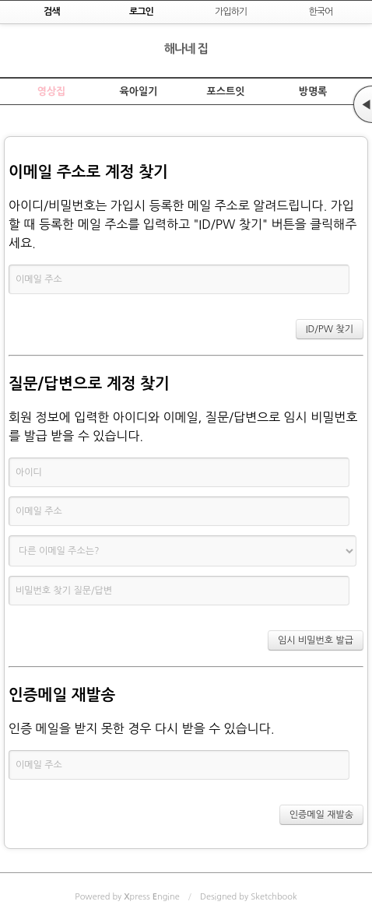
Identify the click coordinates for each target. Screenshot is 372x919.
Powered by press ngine (127, 897)
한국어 (320, 11)
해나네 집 (186, 48)
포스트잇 (226, 91)
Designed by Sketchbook (248, 897)
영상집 (51, 91)
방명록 (313, 91)
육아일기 (139, 91)
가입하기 (231, 11)
